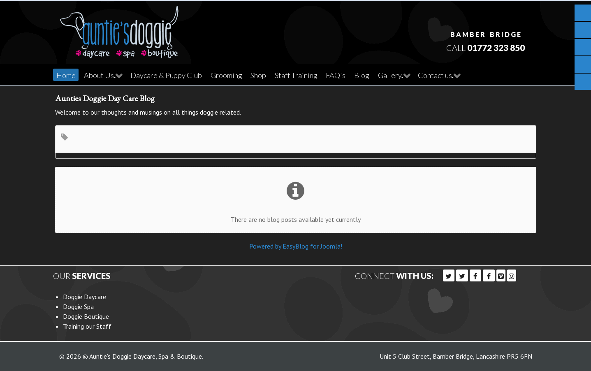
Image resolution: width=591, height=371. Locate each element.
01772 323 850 (496, 47)
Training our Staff (87, 326)
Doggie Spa (78, 306)
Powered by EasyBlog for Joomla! (295, 246)
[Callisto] (119, 29)
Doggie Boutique (86, 316)
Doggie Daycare (84, 296)
